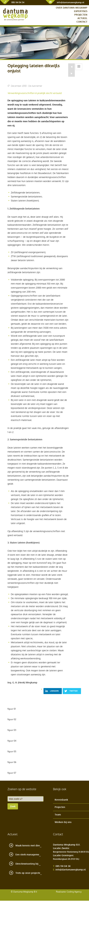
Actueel (82, 18)
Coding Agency (74, 891)
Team (58, 814)
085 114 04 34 (17, 2)
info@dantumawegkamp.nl (70, 2)
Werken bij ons (63, 822)
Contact (81, 21)
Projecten (80, 14)
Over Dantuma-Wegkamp (71, 7)
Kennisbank (61, 799)
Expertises (80, 11)
